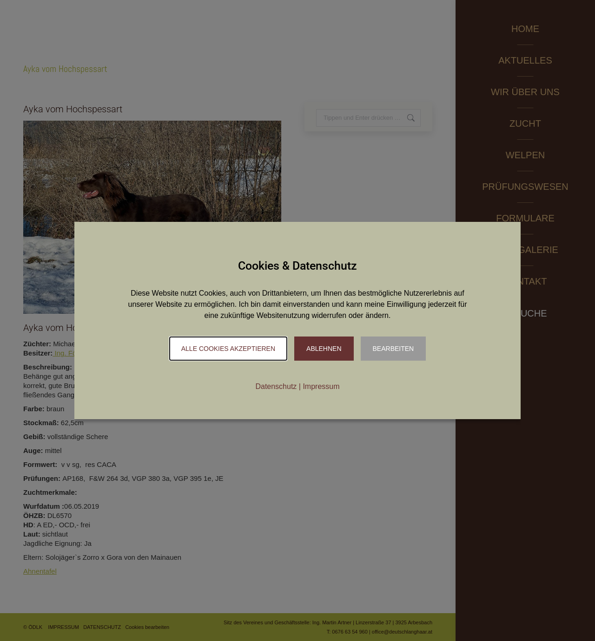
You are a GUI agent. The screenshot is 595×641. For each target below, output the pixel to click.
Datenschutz (276, 386)
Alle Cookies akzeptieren (228, 348)
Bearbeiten (393, 348)
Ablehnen (323, 348)
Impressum (321, 386)
